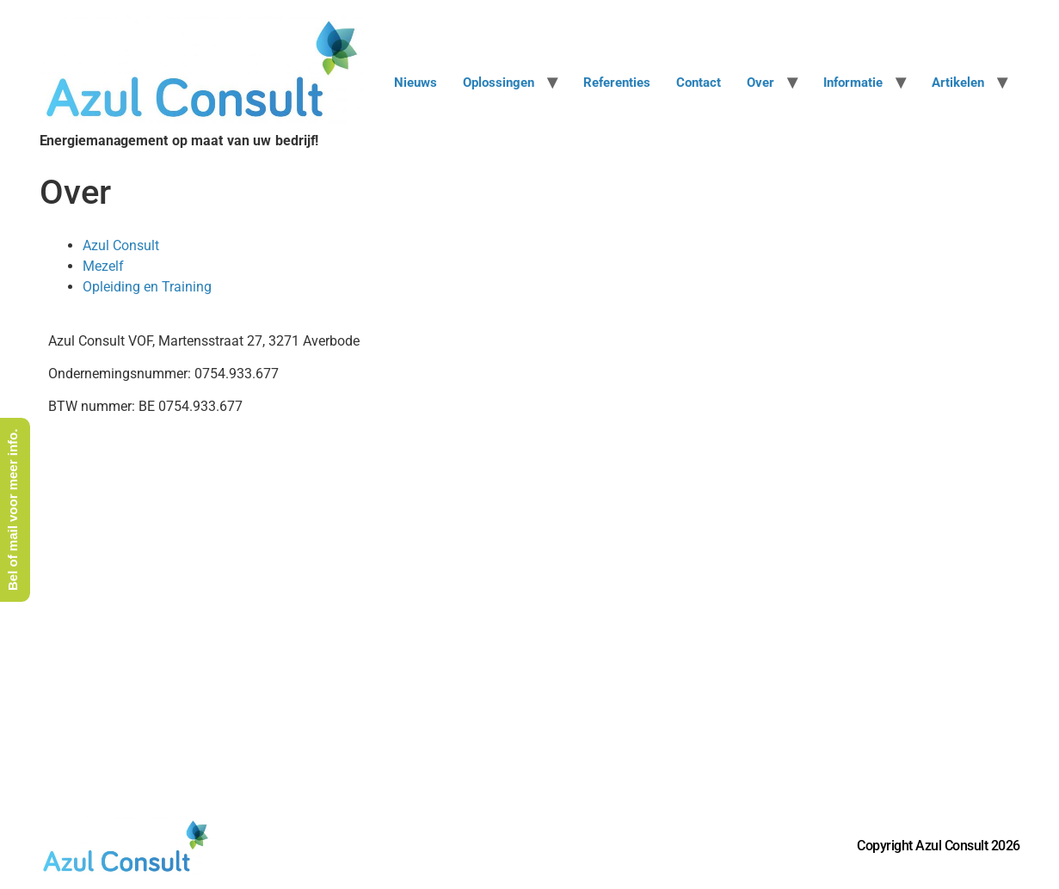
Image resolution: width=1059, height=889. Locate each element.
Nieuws (415, 82)
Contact (698, 82)
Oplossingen (498, 82)
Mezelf (103, 266)
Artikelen (958, 82)
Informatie (853, 82)
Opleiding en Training (147, 287)
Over (760, 82)
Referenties (616, 82)
